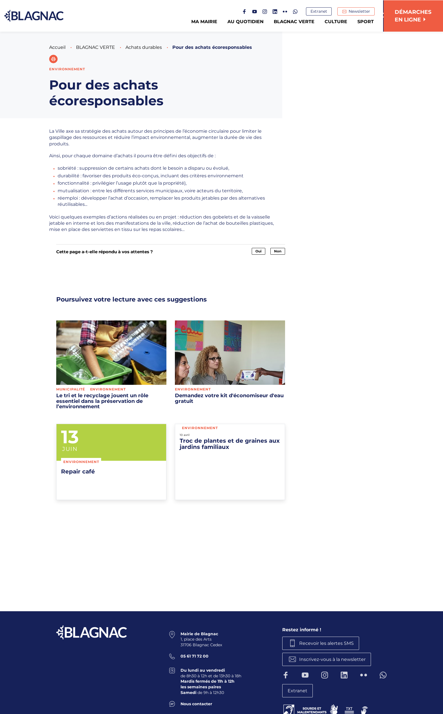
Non (277, 251)
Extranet (319, 11)
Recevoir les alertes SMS (326, 643)
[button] (53, 59)
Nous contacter (196, 703)
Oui (258, 251)
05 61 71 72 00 (195, 656)
